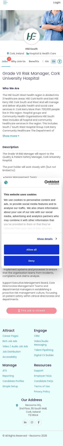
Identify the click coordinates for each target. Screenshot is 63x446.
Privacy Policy (42, 391)
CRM (36, 336)
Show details (45, 238)
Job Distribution (12, 351)
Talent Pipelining (43, 350)
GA (47, 61)
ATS (5, 370)
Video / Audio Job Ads (15, 346)
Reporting (8, 376)
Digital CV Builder (44, 355)
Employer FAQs (43, 376)
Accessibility (10, 357)
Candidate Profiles (13, 381)
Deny (31, 260)
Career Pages (10, 336)
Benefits (34, 61)
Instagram (32, 422)
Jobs (6, 60)
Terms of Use (42, 386)
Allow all (31, 249)
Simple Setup (10, 386)
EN (53, 61)
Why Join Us (18, 61)
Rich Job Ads (10, 341)
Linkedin (25, 422)
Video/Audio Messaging (41, 342)
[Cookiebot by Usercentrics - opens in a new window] (45, 182)
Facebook (39, 422)
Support (38, 370)
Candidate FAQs (43, 381)
